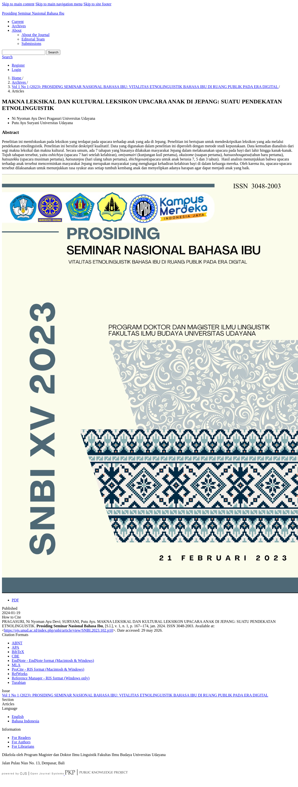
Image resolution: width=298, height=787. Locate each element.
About (16, 30)
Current (18, 22)
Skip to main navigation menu (59, 4)
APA (15, 647)
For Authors (21, 742)
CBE (15, 656)
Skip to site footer (97, 4)
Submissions (31, 43)
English (18, 717)
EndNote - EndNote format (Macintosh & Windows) (53, 660)
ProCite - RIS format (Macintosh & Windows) (48, 669)
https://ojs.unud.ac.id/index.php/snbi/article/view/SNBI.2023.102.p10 (58, 630)
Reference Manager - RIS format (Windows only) (50, 678)
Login (16, 70)
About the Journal (35, 35)
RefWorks (19, 674)
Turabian (19, 682)
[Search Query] (23, 52)
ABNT (17, 643)
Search (53, 52)
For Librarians (23, 746)
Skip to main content (18, 4)
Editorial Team (33, 39)
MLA (16, 665)
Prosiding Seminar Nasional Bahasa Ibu (33, 13)
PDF (15, 600)
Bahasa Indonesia (25, 721)
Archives (19, 26)
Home (17, 78)
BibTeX (18, 652)
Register (18, 65)
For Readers (21, 738)
